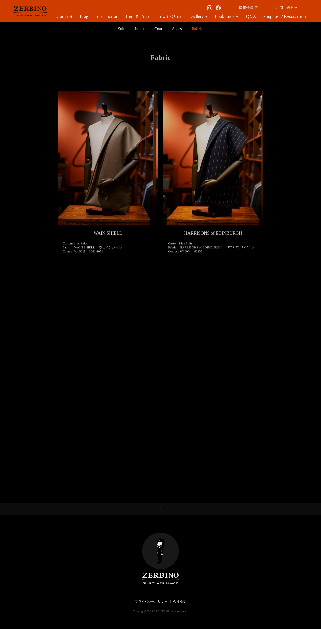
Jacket (139, 29)
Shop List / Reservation (284, 16)
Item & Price (137, 16)
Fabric (197, 29)
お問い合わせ (287, 8)
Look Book (227, 16)
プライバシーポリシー (151, 601)
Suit (121, 29)
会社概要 (179, 601)
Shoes (177, 29)
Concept (64, 16)
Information (106, 16)
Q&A (251, 16)
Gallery (199, 16)
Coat (158, 29)
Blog (84, 16)
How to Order (169, 16)
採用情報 (246, 8)
